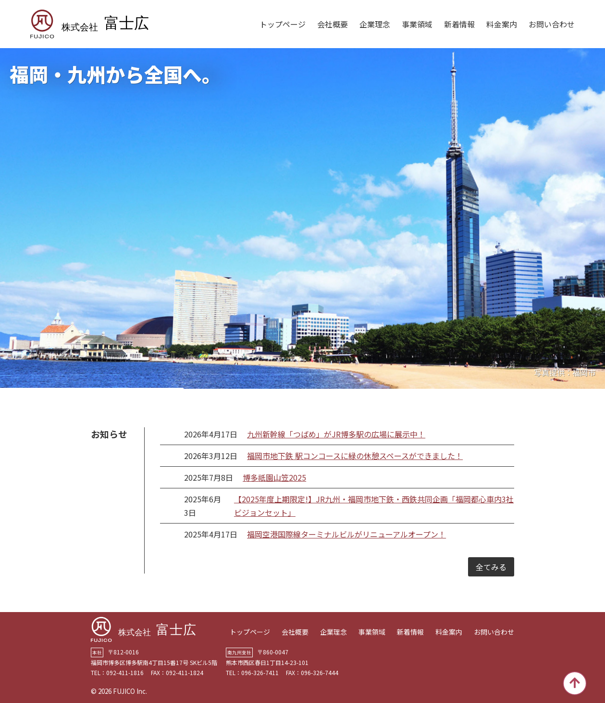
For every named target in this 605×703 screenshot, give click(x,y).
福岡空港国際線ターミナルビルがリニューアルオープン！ (346, 534)
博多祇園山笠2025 (274, 477)
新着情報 (459, 24)
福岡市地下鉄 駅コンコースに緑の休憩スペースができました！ (355, 455)
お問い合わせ (552, 24)
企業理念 (374, 24)
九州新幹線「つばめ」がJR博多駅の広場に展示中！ (336, 434)
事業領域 (417, 24)
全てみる (491, 567)
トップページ (282, 24)
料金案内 (501, 24)
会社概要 (332, 24)
